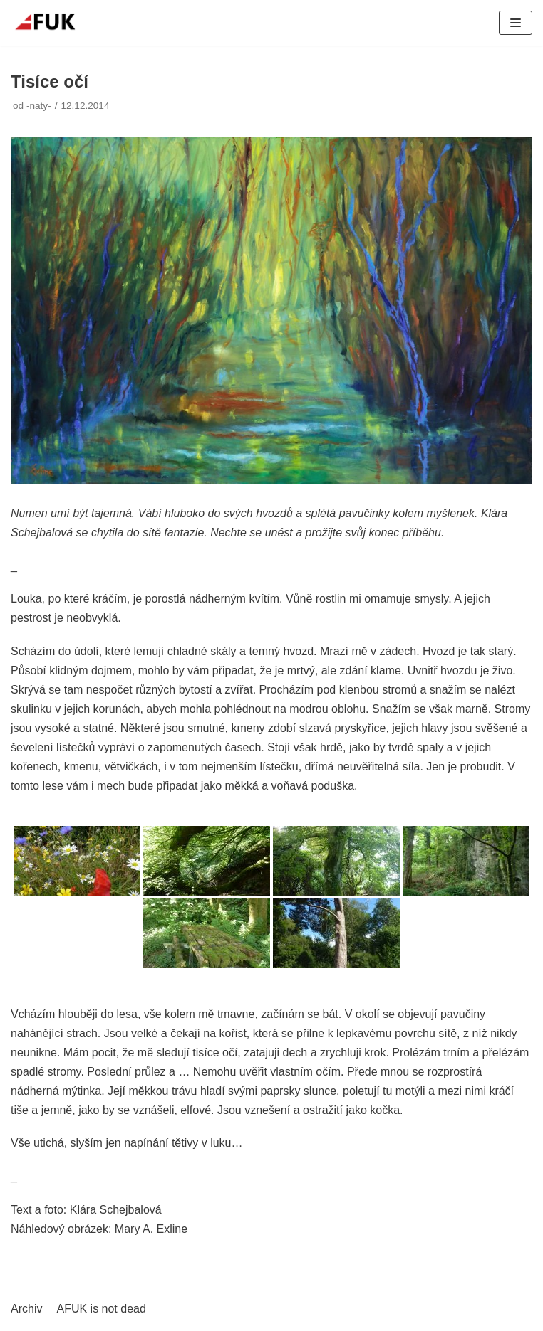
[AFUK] (53, 23)
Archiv (26, 1309)
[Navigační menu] (515, 23)
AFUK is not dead (100, 1309)
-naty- (38, 105)
